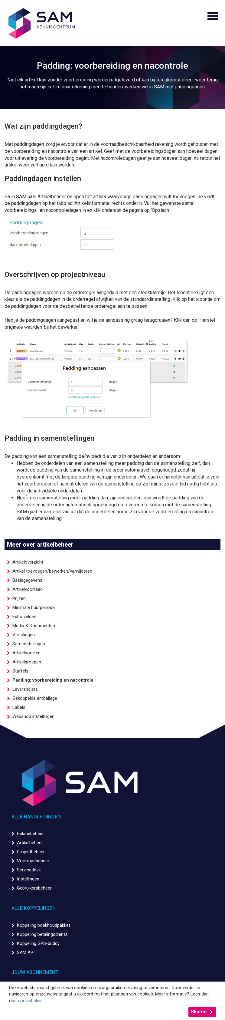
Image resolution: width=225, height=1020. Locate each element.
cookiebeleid (30, 1000)
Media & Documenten (33, 625)
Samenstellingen (28, 644)
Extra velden (24, 616)
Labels (18, 707)
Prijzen (19, 598)
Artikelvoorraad (27, 589)
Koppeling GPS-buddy (38, 943)
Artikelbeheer (30, 842)
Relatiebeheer (30, 833)
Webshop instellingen (33, 716)
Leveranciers (25, 689)
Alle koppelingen (33, 908)
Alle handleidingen (36, 817)
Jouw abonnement (34, 972)
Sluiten (199, 1012)
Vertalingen (23, 634)
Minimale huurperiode (33, 607)
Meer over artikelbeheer (40, 544)
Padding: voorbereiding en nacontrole (52, 680)
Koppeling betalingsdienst (42, 934)
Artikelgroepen (26, 662)
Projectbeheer (31, 851)
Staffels (20, 671)
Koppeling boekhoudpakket (43, 925)
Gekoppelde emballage (34, 698)
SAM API (25, 952)
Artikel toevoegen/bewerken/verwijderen (52, 571)
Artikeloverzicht (27, 562)
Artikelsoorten (26, 653)
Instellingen (28, 879)
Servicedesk (29, 870)
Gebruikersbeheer (34, 888)
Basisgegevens (27, 580)
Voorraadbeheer (33, 861)
